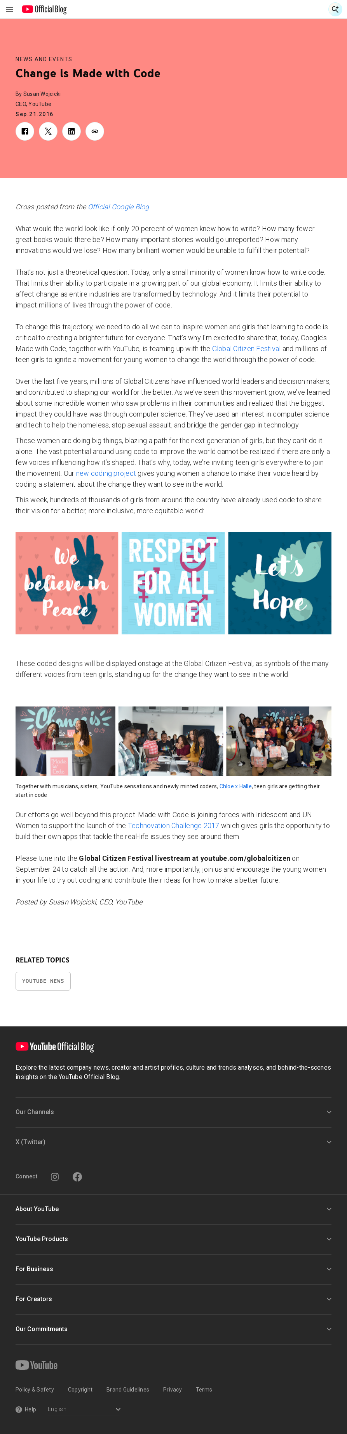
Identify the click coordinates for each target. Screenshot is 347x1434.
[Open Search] (335, 9)
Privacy (172, 1389)
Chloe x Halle (236, 786)
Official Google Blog (118, 207)
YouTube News (43, 981)
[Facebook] (77, 1176)
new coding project (106, 473)
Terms (204, 1389)
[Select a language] (84, 1410)
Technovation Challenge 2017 (174, 825)
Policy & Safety (35, 1389)
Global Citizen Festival (246, 348)
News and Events (44, 59)
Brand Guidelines (127, 1389)
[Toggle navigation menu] (9, 9)
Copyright (80, 1389)
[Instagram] (54, 1176)
